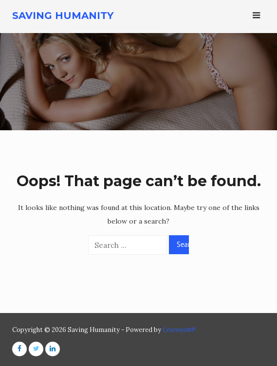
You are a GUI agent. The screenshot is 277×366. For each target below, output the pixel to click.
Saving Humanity (62, 15)
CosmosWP (179, 329)
